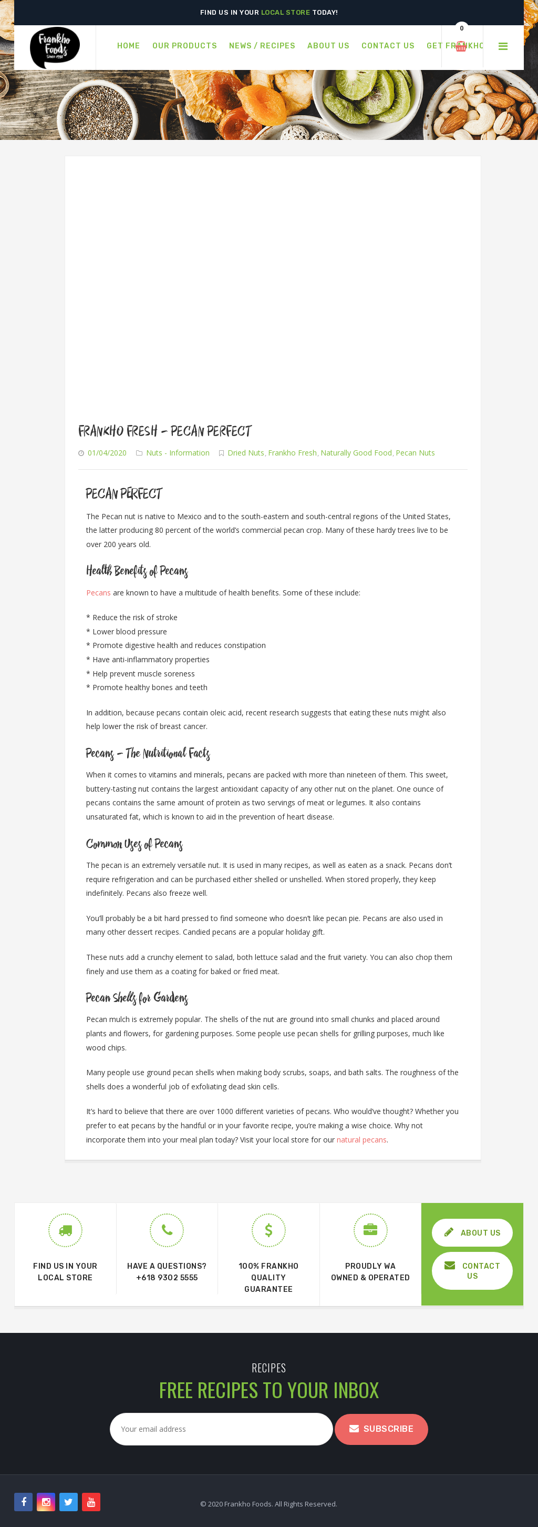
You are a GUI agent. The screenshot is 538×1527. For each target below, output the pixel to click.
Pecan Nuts (415, 453)
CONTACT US (472, 1270)
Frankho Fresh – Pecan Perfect (165, 431)
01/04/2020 (107, 453)
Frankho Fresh (292, 453)
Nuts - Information (178, 453)
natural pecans (362, 1140)
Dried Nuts (245, 453)
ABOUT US (472, 1232)
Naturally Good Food (356, 453)
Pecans (98, 593)
